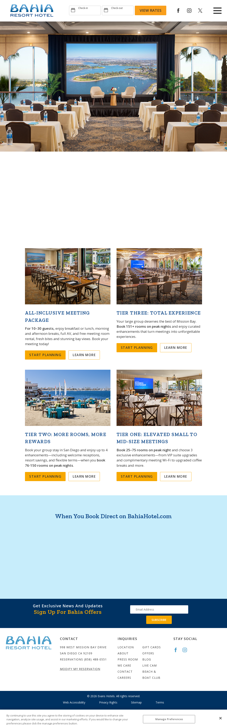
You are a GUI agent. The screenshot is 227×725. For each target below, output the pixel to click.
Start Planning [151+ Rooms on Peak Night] (137, 347)
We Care (124, 665)
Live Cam (149, 665)
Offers (148, 653)
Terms (160, 702)
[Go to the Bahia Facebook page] (177, 650)
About (123, 653)
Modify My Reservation (80, 669)
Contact (125, 671)
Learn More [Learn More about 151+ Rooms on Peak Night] (175, 347)
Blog (146, 659)
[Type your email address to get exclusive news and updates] (159, 609)
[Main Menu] (217, 10)
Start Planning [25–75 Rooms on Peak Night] (137, 476)
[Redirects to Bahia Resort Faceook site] (181, 10)
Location (126, 647)
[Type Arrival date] (85, 10)
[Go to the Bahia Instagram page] (187, 650)
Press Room (128, 659)
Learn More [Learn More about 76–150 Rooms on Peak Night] (84, 476)
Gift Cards (151, 647)
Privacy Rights (108, 702)
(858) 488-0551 (95, 659)
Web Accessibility (74, 702)
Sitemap (136, 702)
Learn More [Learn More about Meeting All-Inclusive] (84, 355)
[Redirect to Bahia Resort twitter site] (203, 10)
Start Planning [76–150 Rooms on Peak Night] (45, 476)
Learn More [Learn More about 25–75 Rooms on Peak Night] (175, 476)
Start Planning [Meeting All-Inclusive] (45, 355)
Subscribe (158, 620)
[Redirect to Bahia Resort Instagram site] (192, 10)
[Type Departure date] (118, 10)
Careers (124, 678)
